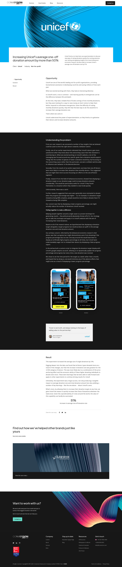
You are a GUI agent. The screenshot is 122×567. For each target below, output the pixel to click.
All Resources (82, 539)
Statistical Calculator (84, 545)
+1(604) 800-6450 (99, 542)
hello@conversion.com (101, 545)
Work (47, 548)
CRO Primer (81, 551)
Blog (51, 3)
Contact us (110, 3)
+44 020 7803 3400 (102, 539)
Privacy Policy (106, 564)
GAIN (65, 564)
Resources (60, 3)
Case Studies (42, 3)
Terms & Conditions (96, 564)
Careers (48, 539)
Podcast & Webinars (84, 548)
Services (31, 3)
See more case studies (19, 436)
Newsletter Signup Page (68, 539)
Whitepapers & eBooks (84, 542)
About (47, 542)
